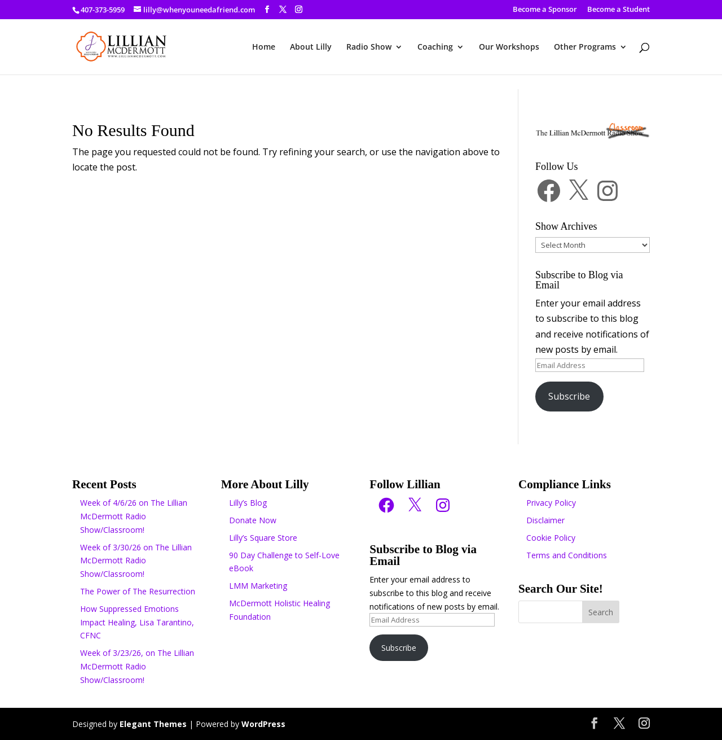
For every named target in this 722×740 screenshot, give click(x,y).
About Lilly (311, 47)
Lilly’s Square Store (263, 537)
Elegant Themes (153, 724)
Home (263, 47)
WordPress (263, 724)
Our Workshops (509, 47)
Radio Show (368, 47)
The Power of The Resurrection (137, 591)
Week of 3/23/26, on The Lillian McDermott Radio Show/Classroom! (137, 666)
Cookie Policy (550, 537)
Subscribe (569, 396)
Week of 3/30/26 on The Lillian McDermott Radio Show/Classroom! (136, 561)
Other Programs (585, 47)
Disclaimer (545, 520)
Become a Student (618, 10)
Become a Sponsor (545, 10)
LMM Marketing (258, 585)
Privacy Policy (551, 502)
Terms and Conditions (566, 555)
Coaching (435, 47)
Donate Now (252, 520)
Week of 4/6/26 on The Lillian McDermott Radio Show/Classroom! (133, 516)
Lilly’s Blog (248, 502)
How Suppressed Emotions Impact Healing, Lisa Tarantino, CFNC (137, 622)
